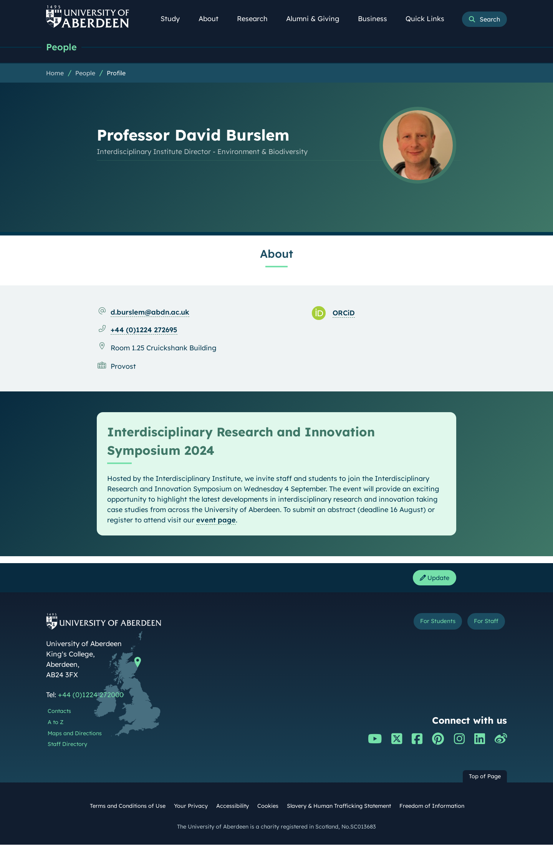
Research (256, 18)
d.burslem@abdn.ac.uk (150, 312)
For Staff (482, 624)
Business (377, 18)
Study (174, 18)
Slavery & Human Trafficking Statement (339, 808)
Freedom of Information (431, 808)
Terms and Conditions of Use (128, 808)
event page (216, 520)
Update (432, 579)
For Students (425, 624)
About (213, 18)
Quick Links (429, 18)
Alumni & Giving (317, 18)
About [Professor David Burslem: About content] (276, 254)
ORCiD (344, 313)
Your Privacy (191, 808)
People (62, 47)
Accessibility (232, 808)
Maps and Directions (75, 735)
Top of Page (485, 778)
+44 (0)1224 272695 (144, 330)
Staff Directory (67, 746)
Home (55, 73)
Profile (116, 73)
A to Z (55, 724)
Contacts (59, 713)
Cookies (267, 808)
